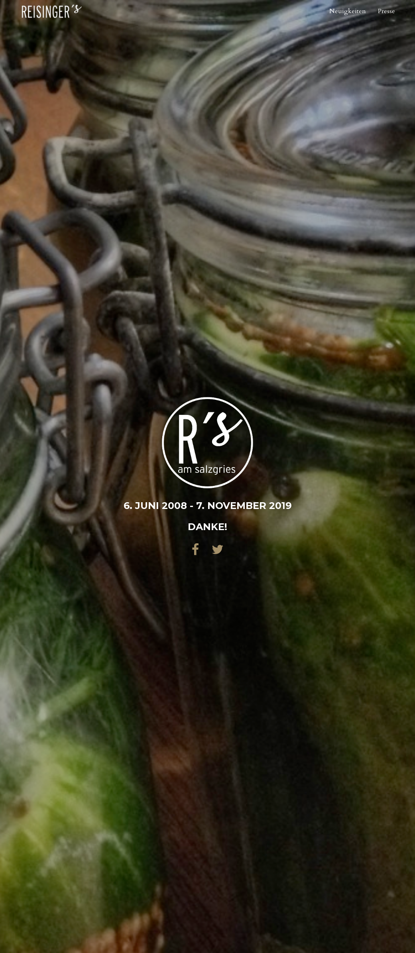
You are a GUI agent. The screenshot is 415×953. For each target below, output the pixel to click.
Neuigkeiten (347, 22)
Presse (386, 22)
